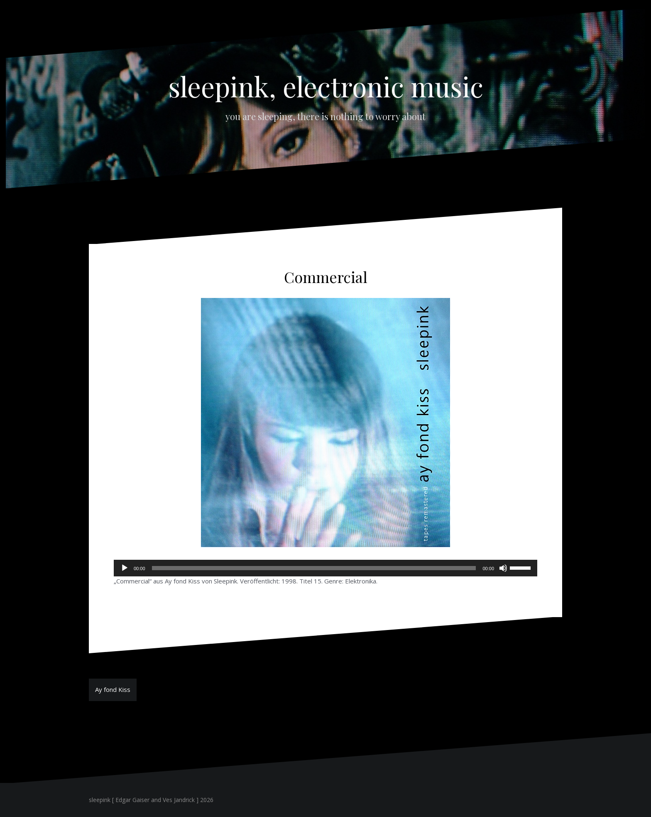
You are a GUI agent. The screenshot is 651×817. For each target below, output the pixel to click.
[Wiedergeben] (124, 568)
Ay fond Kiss (112, 689)
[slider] (314, 568)
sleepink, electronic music (325, 86)
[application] (325, 568)
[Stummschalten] (503, 568)
